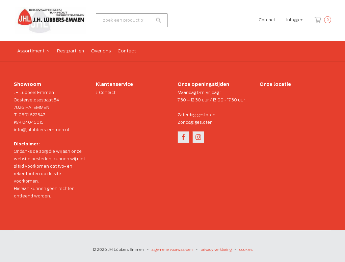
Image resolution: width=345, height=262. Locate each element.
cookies (246, 249)
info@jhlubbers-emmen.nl (41, 129)
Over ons (101, 50)
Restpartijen (70, 50)
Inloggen (294, 19)
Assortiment (31, 50)
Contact (267, 19)
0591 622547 (32, 114)
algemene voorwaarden (172, 249)
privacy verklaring (216, 249)
